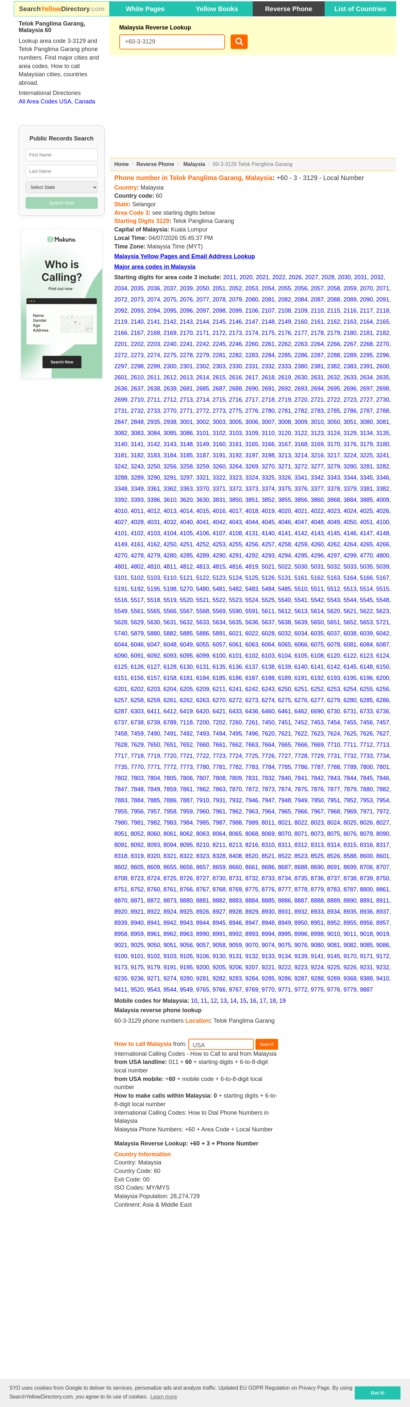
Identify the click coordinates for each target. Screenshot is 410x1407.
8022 (300, 822)
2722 (333, 399)
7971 (366, 811)
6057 (219, 644)
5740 (121, 633)
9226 (349, 967)
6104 (284, 655)
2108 (284, 310)
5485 (284, 589)
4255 (235, 544)
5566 (170, 611)
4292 (251, 555)
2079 (235, 299)
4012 (153, 511)
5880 (153, 633)
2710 (137, 399)
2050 (202, 288)
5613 (300, 611)
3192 (235, 455)
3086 (186, 433)
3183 (153, 455)
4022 (317, 511)
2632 (333, 377)
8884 (251, 900)
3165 (251, 444)
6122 (349, 655)
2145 (219, 322)
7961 (219, 811)
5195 (153, 589)
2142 (170, 322)
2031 (360, 277)
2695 (333, 388)
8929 (251, 911)
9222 (284, 967)
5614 (317, 611)
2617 (251, 377)
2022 (278, 277)
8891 (366, 900)
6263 (202, 700)
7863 (219, 789)
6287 (121, 711)
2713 (186, 399)
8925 (186, 911)
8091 (121, 845)
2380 (300, 366)
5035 (366, 566)
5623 (382, 611)
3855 (284, 500)
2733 (153, 411)
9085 (366, 945)
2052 (235, 288)
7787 (317, 767)
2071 (382, 288)
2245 (219, 344)
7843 (333, 778)
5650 (317, 622)
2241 (186, 344)
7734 (382, 756)
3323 (235, 477)
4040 (186, 522)
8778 (300, 889)
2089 (349, 299)
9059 (235, 945)
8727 (202, 878)
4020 (284, 511)
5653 (366, 622)
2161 (317, 322)
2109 (300, 310)
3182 (137, 455)
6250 (284, 689)
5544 (349, 600)
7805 (170, 778)
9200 (202, 967)
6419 (186, 711)
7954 (382, 800)
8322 (186, 856)
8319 (137, 856)
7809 (235, 778)
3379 (349, 488)
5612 (284, 611)
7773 (186, 767)
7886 (170, 800)
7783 (251, 767)
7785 (284, 767)
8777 (284, 889)
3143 (170, 444)
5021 (268, 566)
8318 (121, 856)
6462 (300, 711)
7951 (333, 800)
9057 (202, 945)
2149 (284, 322)
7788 (333, 767)
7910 (202, 800)
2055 (284, 288)
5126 (268, 578)
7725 (251, 756)
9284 (251, 978)
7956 (137, 811)
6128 (170, 667)
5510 (300, 589)
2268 (366, 344)
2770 (170, 411)
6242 (251, 689)
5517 (137, 600)
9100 (121, 956)
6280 (349, 700)
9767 (235, 989)
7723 (219, 756)
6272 (235, 700)
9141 (317, 956)
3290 (153, 477)
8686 (268, 867)
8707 (382, 867)
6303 (137, 711)
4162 (153, 544)
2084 (300, 299)
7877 (333, 789)
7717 (121, 756)
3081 (382, 422)
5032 (333, 566)
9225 (333, 967)
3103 (235, 433)
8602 (121, 867)
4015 (202, 511)
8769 (235, 889)
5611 (268, 611)
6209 (202, 689)
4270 (121, 555)
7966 (300, 811)
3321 (202, 477)
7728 (300, 756)
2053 (251, 288)
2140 (137, 322)
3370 (202, 488)
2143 (186, 322)
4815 (219, 566)
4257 (268, 544)
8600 (366, 856)
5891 (219, 633)
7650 (153, 744)
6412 (170, 711)
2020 (246, 277)
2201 (121, 344)
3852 (268, 500)
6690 (317, 711)
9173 (121, 967)
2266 (333, 344)
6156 (137, 678)
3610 (170, 500)
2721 (317, 399)
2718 (268, 399)
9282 (219, 978)
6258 (137, 700)
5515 (382, 589)
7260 (235, 722)
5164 (349, 578)
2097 (202, 310)
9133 (268, 956)
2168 (153, 333)
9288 (317, 978)
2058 (333, 288)
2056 (300, 288)
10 (194, 1000)
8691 (333, 867)
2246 (235, 344)
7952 (349, 800)
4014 (186, 511)
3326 (284, 477)
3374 (268, 488)
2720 (300, 399)
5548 (382, 600)
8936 (366, 911)
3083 (137, 433)
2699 (121, 399)
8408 (235, 856)
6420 (202, 711)
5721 (382, 622)
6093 (170, 655)
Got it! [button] (377, 1393)
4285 (186, 555)
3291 (170, 477)
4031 (153, 522)
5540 (284, 600)
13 (223, 1000)
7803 (137, 778)
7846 (382, 778)
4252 (202, 544)
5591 (251, 611)
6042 (382, 633)
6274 (268, 700)
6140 (300, 667)
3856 (300, 500)
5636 (251, 622)
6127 (153, 667)
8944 (202, 923)
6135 (219, 667)
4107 (219, 533)
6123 (366, 655)
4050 (349, 522)
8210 (202, 845)
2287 (317, 355)
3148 (186, 444)
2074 (153, 299)
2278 (186, 355)
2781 (284, 411)
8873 (170, 900)
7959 (186, 811)
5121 (186, 578)
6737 (121, 722)
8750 (382, 878)
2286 (300, 355)
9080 (317, 945)
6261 (170, 700)
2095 (170, 310)
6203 (153, 689)
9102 (153, 956)
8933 (317, 911)
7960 (202, 811)
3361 (153, 488)
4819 (251, 566)
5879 (137, 633)
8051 (121, 834)
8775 (251, 889)
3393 (137, 500)
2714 (202, 399)
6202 (137, 689)
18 (272, 1000)
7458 (121, 733)
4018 (251, 511)
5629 (137, 622)
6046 (137, 644)
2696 (349, 388)
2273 (137, 355)
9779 (349, 989)
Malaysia (194, 164)
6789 (170, 722)
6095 (186, 655)
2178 (317, 333)
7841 (300, 778)
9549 (186, 989)
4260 (317, 544)
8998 (317, 934)
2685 (202, 388)
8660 (235, 867)
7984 (186, 822)
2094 (153, 310)
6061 (235, 644)
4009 (382, 500)
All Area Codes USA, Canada (57, 101)
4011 (137, 511)
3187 (202, 455)
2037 (170, 288)
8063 (202, 834)
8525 (317, 856)
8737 (333, 878)
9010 (333, 934)
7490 (153, 733)
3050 (333, 422)
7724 (235, 756)
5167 (382, 578)
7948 (284, 800)
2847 (121, 422)
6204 (170, 689)
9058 (219, 945)
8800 (366, 889)
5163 (333, 578)
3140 (121, 444)
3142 (153, 444)
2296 (382, 355)
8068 (251, 834)
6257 (121, 700)
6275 (284, 700)
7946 (251, 800)
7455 (349, 722)
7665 (284, 744)
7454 (333, 722)
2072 (121, 299)
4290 (219, 555)
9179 (153, 967)
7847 (121, 789)
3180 (382, 444)
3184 (170, 455)
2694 (317, 388)
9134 (284, 956)
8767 (202, 889)
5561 (137, 611)
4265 (366, 544)
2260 (251, 344)
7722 (202, 756)
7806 (186, 778)
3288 (121, 477)
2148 (268, 322)
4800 (382, 555)
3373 (251, 488)
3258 (186, 466)
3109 (251, 433)
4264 (349, 544)
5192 (137, 589)
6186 (235, 678)
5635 (235, 622)
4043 (235, 522)
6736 (382, 711)
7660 (202, 744)
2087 (317, 299)
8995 (284, 934)
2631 (317, 377)
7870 (235, 789)
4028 (137, 522)
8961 (153, 934)
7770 (137, 767)
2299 (153, 366)
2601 (121, 377)
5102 (137, 578)
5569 (219, 611)
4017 (235, 511)
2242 (202, 344)
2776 (251, 411)
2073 (137, 299)
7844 (349, 778)
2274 (153, 355)
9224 (317, 967)
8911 (382, 900)
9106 (202, 956)
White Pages (145, 8)
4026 (382, 511)
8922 (153, 911)
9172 (382, 956)
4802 (137, 566)
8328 (219, 856)
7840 (284, 778)
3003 (219, 422)
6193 (333, 678)
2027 (311, 277)
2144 (202, 322)
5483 (251, 589)
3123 (317, 433)
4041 (202, 522)
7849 (153, 789)
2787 (366, 411)
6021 (235, 633)
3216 (317, 455)
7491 (170, 733)
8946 (235, 923)
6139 (284, 667)
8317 (382, 845)
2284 (268, 355)
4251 (186, 544)
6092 (153, 655)
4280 (170, 555)
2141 (153, 322)
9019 (382, 934)
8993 (251, 934)
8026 (366, 822)
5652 (349, 622)
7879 (349, 789)
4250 (170, 544)
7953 (366, 800)
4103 (153, 533)
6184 (202, 678)
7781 (219, 767)
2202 (137, 344)
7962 (235, 811)
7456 (366, 722)
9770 (268, 989)
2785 (333, 411)
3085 (170, 433)
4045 (268, 522)
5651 (333, 622)
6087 (382, 644)
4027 (121, 522)
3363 (186, 488)
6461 (284, 711)
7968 (333, 811)
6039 (366, 633)
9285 (268, 978)
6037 (333, 633)
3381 (366, 488)
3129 (349, 433)
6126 (137, 667)
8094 (170, 845)
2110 (317, 310)
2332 (268, 366)
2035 (137, 288)
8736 (317, 878)
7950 (317, 800)
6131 (202, 667)
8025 (349, 822)
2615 (219, 377)
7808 (219, 778)
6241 (235, 689)
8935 (349, 911)
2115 (333, 310)
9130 (219, 956)
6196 (366, 678)
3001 (186, 422)
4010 (121, 511)
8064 (219, 834)
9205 (219, 967)
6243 (268, 689)
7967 (317, 811)
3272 (300, 466)
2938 (170, 422)
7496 (251, 733)
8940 (137, 923)
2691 (268, 388)
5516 (121, 600)
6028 (268, 633)
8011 (268, 822)
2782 (300, 411)
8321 (170, 856)
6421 (219, 711)
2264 (317, 344)
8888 (317, 900)
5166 (366, 578)
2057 (317, 288)
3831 (219, 500)
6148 (366, 667)
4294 (284, 555)
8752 (137, 889)
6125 (121, 667)
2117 (366, 310)
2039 (186, 288)
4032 (170, 522)
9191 (170, 967)
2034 (121, 288)
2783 (317, 411)
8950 (300, 923)
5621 (349, 611)
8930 (268, 911)
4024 (349, 511)
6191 (300, 678)
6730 (333, 711)
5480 (202, 589)
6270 (219, 700)
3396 (153, 500)
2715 (219, 399)
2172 (219, 333)
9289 (333, 978)
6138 (268, 667)
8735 (300, 878)
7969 (349, 811)
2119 (121, 322)
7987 (219, 822)
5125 (251, 578)
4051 (366, 522)
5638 (284, 622)
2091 (382, 299)
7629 (137, 744)
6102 (251, 655)
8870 (121, 900)
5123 (219, 578)
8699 (349, 867)
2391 (366, 366)
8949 (284, 923)
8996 (300, 934)
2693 (300, 388)
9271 (153, 978)
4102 (137, 533)
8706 (366, 867)
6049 (186, 644)
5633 (202, 622)
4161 (137, 544)
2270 (382, 344)
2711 (153, 399)
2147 (251, 322)
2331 (251, 366)
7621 (284, 733)
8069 (268, 834)
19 (282, 1000)
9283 (235, 978)
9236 (137, 978)
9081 (333, 945)
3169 (317, 444)
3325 (268, 477)
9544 (170, 989)
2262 (284, 344)
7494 (219, 733)
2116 (349, 310)
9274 (170, 978)
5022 (284, 566)
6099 (202, 655)
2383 (349, 366)
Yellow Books (217, 8)
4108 (235, 533)
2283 (251, 355)
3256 (170, 466)
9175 (137, 967)
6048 (170, 644)
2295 (366, 355)
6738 (137, 722)
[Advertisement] (253, 106)
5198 (170, 589)
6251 (300, 689)
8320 (153, 856)
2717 (251, 399)
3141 (137, 444)
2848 (137, 422)
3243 (137, 466)
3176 (349, 444)
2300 (170, 366)
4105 (186, 533)
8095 (186, 845)
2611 (153, 377)
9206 (235, 967)
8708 (121, 878)
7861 (186, 789)
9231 (366, 967)
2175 (268, 333)
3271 (284, 466)
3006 (251, 422)
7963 (251, 811)
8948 (268, 923)
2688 (235, 388)
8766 (186, 889)
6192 (317, 678)
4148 (382, 533)
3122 (300, 433)
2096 (186, 310)
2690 (251, 388)
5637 (268, 622)
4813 (202, 566)
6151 (121, 678)
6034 (300, 633)
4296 (317, 555)
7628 (121, 744)
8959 (137, 934)
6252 (317, 689)
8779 (317, 889)
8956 (366, 923)
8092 (137, 845)
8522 (284, 856)
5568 (202, 611)
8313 (317, 845)
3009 (300, 422)
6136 (235, 667)
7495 (235, 733)
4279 (153, 555)
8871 (137, 900)
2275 (170, 355)
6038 (349, 633)
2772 (202, 411)
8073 (317, 834)
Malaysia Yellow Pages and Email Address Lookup (184, 256)
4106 (202, 533)
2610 (137, 377)
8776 (268, 889)
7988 (235, 822)
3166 (268, 444)
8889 (333, 900)
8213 (235, 845)
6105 (300, 655)
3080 (366, 422)
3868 (333, 500)
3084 (153, 433)
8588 (349, 856)
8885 (268, 900)
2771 (186, 411)
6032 (284, 633)
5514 (366, 589)
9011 (349, 934)
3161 (235, 444)
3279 (333, 466)
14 (233, 1000)
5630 (153, 622)
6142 (333, 667)
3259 (202, 466)
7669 (317, 744)
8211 (219, 845)
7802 (121, 778)
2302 (202, 366)
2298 (137, 366)
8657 (202, 867)
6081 (349, 644)
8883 (235, 900)
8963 (186, 934)
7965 (284, 811)
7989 (251, 822)
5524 (251, 600)
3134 (366, 433)
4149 (121, 544)
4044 (251, 522)
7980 (121, 822)
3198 (268, 455)
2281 (219, 355)
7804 (153, 778)
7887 (186, 800)
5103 (153, 578)
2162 (333, 322)
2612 (170, 377)
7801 (382, 767)
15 (243, 1000)
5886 (202, 633)
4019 (268, 511)
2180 (349, 333)
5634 (219, 622)
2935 (153, 422)
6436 (251, 711)
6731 (349, 711)
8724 (153, 878)
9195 (186, 967)
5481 (219, 589)
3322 (219, 477)
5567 (186, 611)
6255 (366, 689)
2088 (333, 299)
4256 (251, 544)
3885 (366, 500)
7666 (300, 744)
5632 (186, 622)
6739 (153, 722)
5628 (121, 622)
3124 (333, 433)
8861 (382, 889)
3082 (121, 433)
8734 (284, 878)
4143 (317, 533)
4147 (366, 533)
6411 (153, 711)
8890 (349, 900)
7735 (121, 767)
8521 (268, 856)
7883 (121, 800)
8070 (284, 834)
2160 (300, 322)
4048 (317, 522)
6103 (268, 655)
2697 (366, 388)
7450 (268, 722)
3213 (284, 455)
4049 (333, 522)
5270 (186, 589)
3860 (317, 500)
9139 (300, 956)
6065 (284, 644)
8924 (170, 911)
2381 (317, 366)
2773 (219, 411)
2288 (333, 355)
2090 (366, 299)
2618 (268, 377)
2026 (295, 277)
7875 (300, 789)
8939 (121, 923)
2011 (229, 277)
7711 (349, 744)
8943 (186, 923)
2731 (121, 411)
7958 (170, 811)
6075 (317, 644)
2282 (235, 355)
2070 (366, 288)
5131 (284, 578)
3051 (349, 422)
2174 (251, 333)
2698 (382, 388)
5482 (235, 589)
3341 (300, 477)
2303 (219, 366)
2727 (366, 399)
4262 (333, 544)
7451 (284, 722)
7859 (170, 789)
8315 (349, 845)
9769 (251, 989)
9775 (317, 989)
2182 (382, 333)
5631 (170, 622)
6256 (382, 689)
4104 (170, 533)
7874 (284, 789)
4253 (219, 544)
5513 (349, 589)
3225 (366, 455)
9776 (333, 989)
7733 (366, 756)
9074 (268, 945)
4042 (219, 522)
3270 (268, 466)
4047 (300, 522)
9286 (284, 978)
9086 (382, 945)
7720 (170, 756)
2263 (300, 344)
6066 (300, 644)
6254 (349, 689)
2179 (333, 333)
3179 (366, 444)
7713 (382, 744)
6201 (121, 689)
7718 (137, 756)
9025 (137, 945)
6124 (382, 655)
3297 (186, 477)
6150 (382, 667)
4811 (170, 566)
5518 (153, 600)
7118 (186, 722)
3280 (349, 466)
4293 (268, 555)
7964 (268, 811)
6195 (349, 678)
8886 (284, 900)
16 (253, 1000)
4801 (121, 566)
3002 (202, 422)
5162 (317, 578)
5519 (170, 600)
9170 (349, 956)
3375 (284, 488)
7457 (382, 722)
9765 (202, 989)
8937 (382, 911)
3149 (202, 444)
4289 (202, 555)
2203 (153, 344)
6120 (333, 655)
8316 (366, 845)
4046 (284, 522)
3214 (300, 455)
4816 (235, 566)
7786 (300, 767)
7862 (202, 789)
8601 (382, 856)
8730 (219, 878)
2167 (137, 333)
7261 (251, 722)
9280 (186, 978)
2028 (327, 277)
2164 (366, 322)
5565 (153, 611)
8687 (284, 867)
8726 (186, 878)
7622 (300, 733)
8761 (170, 889)
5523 (235, 600)
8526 (333, 856)
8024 (333, 822)
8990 (202, 934)
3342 (317, 477)
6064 (268, 644)
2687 (219, 388)
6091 (137, 655)
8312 (300, 845)
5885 (186, 633)
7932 (235, 800)
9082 (349, 945)
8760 (153, 889)
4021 (300, 511)
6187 (251, 678)
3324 (251, 477)
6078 (333, 644)
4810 (153, 566)
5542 (317, 600)
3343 (333, 477)
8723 (137, 878)
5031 (317, 566)
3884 (349, 500)
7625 (349, 733)
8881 (202, 900)
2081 (268, 299)
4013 (170, 511)
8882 (219, 900)
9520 (137, 989)
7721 (186, 756)
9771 (284, 989)
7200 (202, 722)
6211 (219, 689)
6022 (251, 633)
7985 (202, 822)
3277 (317, 466)
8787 (349, 889)
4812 (186, 566)
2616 (235, 377)
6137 (251, 667)
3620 (186, 500)
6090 (121, 655)
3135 (382, 433)
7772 (170, 767)
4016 (219, 511)
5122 (202, 578)
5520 (186, 600)
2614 (202, 377)
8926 (202, 911)
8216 (251, 845)
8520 (251, 856)
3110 (268, 433)
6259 (153, 700)
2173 (235, 333)
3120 (284, 433)
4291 (235, 555)
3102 (219, 433)
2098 (219, 310)
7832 (268, 778)
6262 (186, 700)
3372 (235, 488)
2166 (121, 333)
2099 (235, 310)
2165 (382, 322)
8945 (219, 923)
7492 (186, 733)
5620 (333, 611)
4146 (349, 533)
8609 (153, 867)
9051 (170, 945)
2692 (284, 388)
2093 (137, 310)
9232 (382, 967)
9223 (300, 967)
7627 (382, 733)
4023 (333, 511)
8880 (186, 900)
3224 (349, 455)
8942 (170, 923)
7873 (268, 789)
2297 (121, 366)
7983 (170, 822)
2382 (333, 366)
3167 (284, 444)
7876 (317, 789)
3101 (202, 433)
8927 (219, 911)
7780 (202, 767)
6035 (317, 633)
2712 (170, 399)
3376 (300, 488)
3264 (235, 466)
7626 (366, 733)
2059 (349, 288)
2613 (186, 377)
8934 (333, 911)
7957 (153, 811)
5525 (268, 600)
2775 (235, 411)
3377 (317, 488)
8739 (366, 878)
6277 (317, 700)
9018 (366, 934)
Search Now (61, 203)
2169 (170, 333)
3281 (366, 466)
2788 (382, 411)
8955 (349, 923)
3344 (349, 477)
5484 (268, 589)
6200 (382, 678)
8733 (268, 878)
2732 (137, 411)
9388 (366, 978)
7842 (317, 778)
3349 (137, 488)
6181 (186, 678)
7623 (317, 733)
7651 (170, 744)
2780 (268, 411)
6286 (382, 700)
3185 (186, 455)
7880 (366, 789)
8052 (137, 834)
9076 (300, 945)
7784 (268, 767)
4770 (366, 555)
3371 (219, 488)
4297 (333, 555)
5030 (300, 566)
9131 (235, 956)
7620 (268, 733)
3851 (251, 500)
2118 (382, 310)
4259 (300, 544)
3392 (121, 500)
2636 (121, 388)
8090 (382, 834)
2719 (284, 399)
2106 (251, 310)
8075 (333, 834)
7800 (366, 767)
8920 (121, 911)
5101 (121, 578)
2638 (153, 388)
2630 (300, 377)
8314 (333, 845)
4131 (251, 533)
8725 (170, 878)
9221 (268, 967)
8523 (300, 856)
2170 (186, 333)
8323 (202, 856)
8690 (317, 867)
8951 (317, 923)
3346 (382, 477)
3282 (382, 466)
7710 (333, 744)
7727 (284, 756)
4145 (333, 533)
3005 (235, 422)
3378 (333, 488)
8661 (251, 867)
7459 (137, 733)
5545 (366, 600)
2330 (235, 366)
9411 (121, 989)
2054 (268, 288)
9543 (153, 989)
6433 (235, 711)
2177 (300, 333)
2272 (121, 355)
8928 (235, 911)
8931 (284, 911)
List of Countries (360, 8)
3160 (219, 444)
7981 (137, 822)
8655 (170, 867)
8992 (235, 934)
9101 (137, 956)
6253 (333, 689)
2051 (219, 288)
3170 (333, 444)
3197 (251, 455)
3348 (121, 488)
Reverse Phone (289, 8)
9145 (333, 956)
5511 (317, 589)
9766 (219, 989)
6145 (349, 667)
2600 (382, 366)
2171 (202, 333)
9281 (202, 978)
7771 (153, 767)
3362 (170, 488)
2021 (262, 277)
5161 (300, 578)
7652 (186, 744)
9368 (349, 978)
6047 (153, 644)
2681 (186, 388)
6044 (121, 644)
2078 (219, 299)
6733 (366, 711)
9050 (153, 945)
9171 (366, 956)
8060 (153, 834)
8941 (153, 923)
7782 (235, 767)
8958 (121, 934)
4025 (366, 511)
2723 (349, 399)
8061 (170, 834)
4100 (382, 522)
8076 (349, 834)
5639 (300, 622)
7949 (300, 800)
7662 (235, 744)
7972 (382, 811)
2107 (268, 310)
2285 (284, 355)
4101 (121, 533)
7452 (300, 722)
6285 (366, 700)
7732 (349, 756)
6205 (186, 689)
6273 (251, 700)
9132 (251, 956)
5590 (235, 611)
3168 (300, 444)
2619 (284, 377)
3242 (121, 466)
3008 (284, 422)
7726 (268, 756)
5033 (349, 566)
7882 (382, 789)
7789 (349, 767)
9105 (186, 956)
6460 (268, 711)
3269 (251, 466)
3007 (268, 422)
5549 (121, 611)
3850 (235, 500)
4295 (300, 555)
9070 (251, 945)
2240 (170, 344)
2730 (382, 399)
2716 (235, 399)
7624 (333, 733)
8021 (284, 822)
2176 (284, 333)
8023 (317, 822)
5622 (366, 611)
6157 (153, 678)
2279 (202, 355)
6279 (333, 700)
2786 (349, 411)
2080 (251, 299)
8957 (382, 923)
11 (204, 1000)
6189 (284, 678)
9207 (251, 967)
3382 (382, 488)
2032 (377, 277)
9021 (121, 945)
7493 (202, 733)
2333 (284, 366)
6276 (300, 700)
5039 (382, 566)
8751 (121, 889)
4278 (137, 555)
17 (263, 1000)
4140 (268, 533)
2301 (186, 366)
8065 (235, 834)
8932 (300, 911)
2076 (186, 299)
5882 (170, 633)
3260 (219, 466)
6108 (317, 655)
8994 (268, 934)
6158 (170, 678)
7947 (268, 800)
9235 (121, 978)
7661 (219, 744)
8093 (153, 845)
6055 (202, 644)
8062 (186, 834)
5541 (300, 600)
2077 (202, 299)
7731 (333, 756)
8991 (219, 934)
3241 (382, 455)
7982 (153, 822)
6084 (366, 644)
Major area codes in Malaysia (155, 267)
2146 (235, 322)
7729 (317, 756)
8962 (170, 934)
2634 (366, 377)
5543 (333, 600)
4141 (284, 533)
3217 (333, 455)
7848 (137, 789)
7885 (153, 800)
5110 (170, 578)
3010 (317, 422)
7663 (251, 744)
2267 (349, 344)
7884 (137, 800)
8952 (333, 923)
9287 (300, 978)
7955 (121, 811)
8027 (382, 822)
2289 (349, 355)
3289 (137, 477)
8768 (219, 889)
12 (214, 1000)
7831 (251, 778)
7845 (366, 778)
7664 (268, 744)
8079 (366, 834)
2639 (170, 388)
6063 (251, 644)
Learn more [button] (163, 1396)
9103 (170, 956)
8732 (251, 878)
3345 (366, 477)
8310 (268, 845)
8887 (300, 900)
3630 (202, 500)
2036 (153, 288)
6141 (317, 667)
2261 (268, 344)
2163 (349, 322)
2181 (366, 333)
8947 (251, 923)
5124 (235, 578)
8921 (137, 911)
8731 (235, 878)
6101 (235, 655)
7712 (366, 744)
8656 (186, 867)
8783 (333, 889)
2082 (284, 299)
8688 (300, 867)
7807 (202, 778)
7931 (219, 800)
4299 (349, 555)
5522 (219, 600)
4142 (300, 533)
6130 (186, 667)
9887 (366, 989)
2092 (121, 310)
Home (121, 164)
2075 (170, 299)
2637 (137, 388)
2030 (344, 277)
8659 (219, 867)
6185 (219, 678)
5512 (333, 589)
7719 (153, 756)
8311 (284, 845)
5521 (202, 600)
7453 (317, 722)
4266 (382, 544)
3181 (121, 455)
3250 (153, 466)
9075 (284, 945)
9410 (382, 978)
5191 (121, 589)
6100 (219, 655)
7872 (251, 789)
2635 (382, 377)
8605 (137, 867)
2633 (349, 377)
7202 (219, 722)
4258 (284, 544)
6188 (268, 678)
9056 (186, 945)
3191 (219, 455)
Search (267, 1044)
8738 (349, 878)
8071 (300, 834)
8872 (153, 900)
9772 (300, 989)
